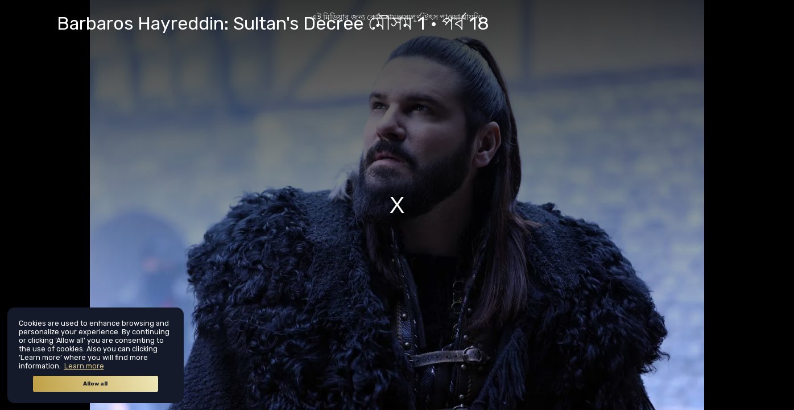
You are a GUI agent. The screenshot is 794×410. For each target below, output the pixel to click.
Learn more (84, 366)
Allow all (95, 383)
